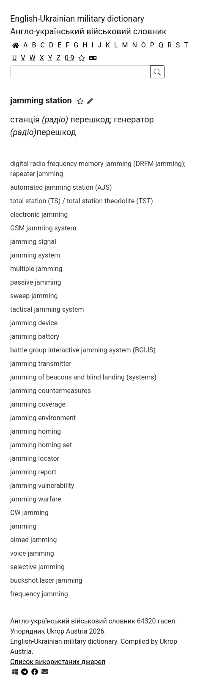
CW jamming (29, 513)
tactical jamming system (47, 309)
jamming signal (33, 242)
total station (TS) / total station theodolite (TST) (81, 201)
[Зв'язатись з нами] (44, 672)
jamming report (33, 472)
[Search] (80, 71)
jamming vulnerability (42, 486)
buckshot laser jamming (46, 580)
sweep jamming (34, 296)
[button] (80, 101)
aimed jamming (33, 540)
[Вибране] (81, 58)
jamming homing (35, 431)
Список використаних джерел (57, 662)
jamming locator (34, 458)
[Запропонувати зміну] (90, 101)
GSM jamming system (43, 228)
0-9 (69, 58)
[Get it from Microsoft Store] (15, 672)
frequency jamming (39, 594)
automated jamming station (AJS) (61, 187)
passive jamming (35, 282)
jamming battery (34, 336)
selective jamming (37, 567)
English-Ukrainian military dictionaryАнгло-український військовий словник (88, 25)
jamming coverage (38, 404)
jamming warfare (35, 499)
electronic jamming (39, 214)
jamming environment (43, 418)
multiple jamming (36, 269)
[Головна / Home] (15, 45)
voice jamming (32, 553)
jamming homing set (41, 445)
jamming (23, 526)
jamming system (35, 255)
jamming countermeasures (50, 391)
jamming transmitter (40, 364)
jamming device (34, 323)
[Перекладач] (93, 58)
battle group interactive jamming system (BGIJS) (83, 350)
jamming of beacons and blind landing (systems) (83, 377)
